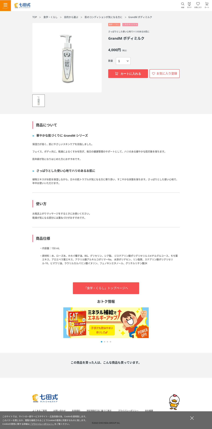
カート (207, 7)
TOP (34, 17)
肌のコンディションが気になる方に (104, 17)
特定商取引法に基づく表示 (99, 411)
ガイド (189, 7)
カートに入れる (128, 73)
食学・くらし (50, 17)
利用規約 (76, 411)
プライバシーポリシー (128, 411)
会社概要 (149, 411)
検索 (182, 7)
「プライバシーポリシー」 (42, 424)
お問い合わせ (59, 411)
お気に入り (198, 7)
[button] (101, 341)
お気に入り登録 (166, 73)
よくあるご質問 (39, 411)
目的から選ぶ (71, 17)
